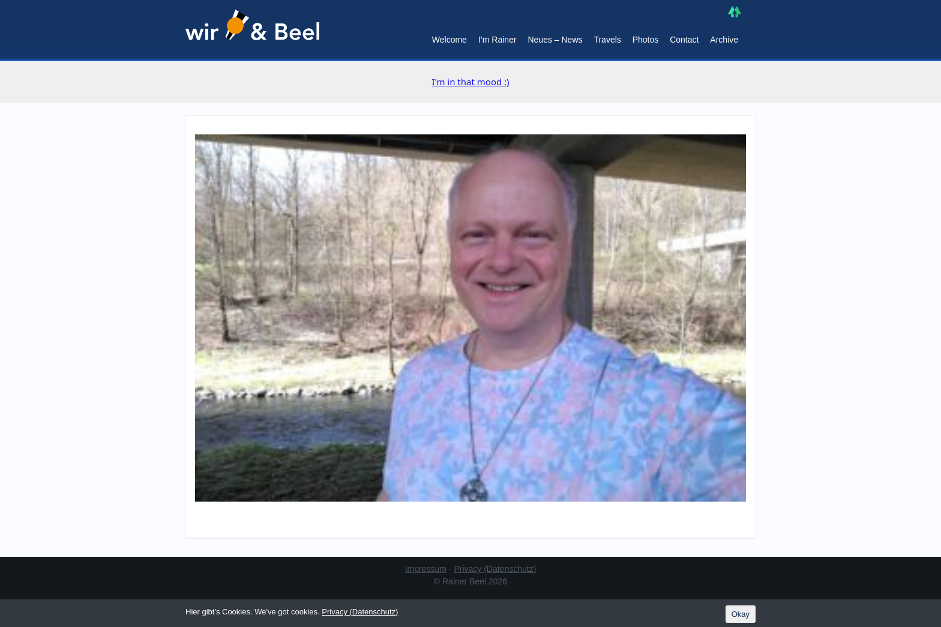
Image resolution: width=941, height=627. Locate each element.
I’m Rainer (497, 39)
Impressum (425, 569)
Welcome (449, 39)
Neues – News (555, 39)
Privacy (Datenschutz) (495, 569)
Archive (724, 39)
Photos (646, 39)
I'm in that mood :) (470, 82)
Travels (607, 39)
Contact (684, 39)
